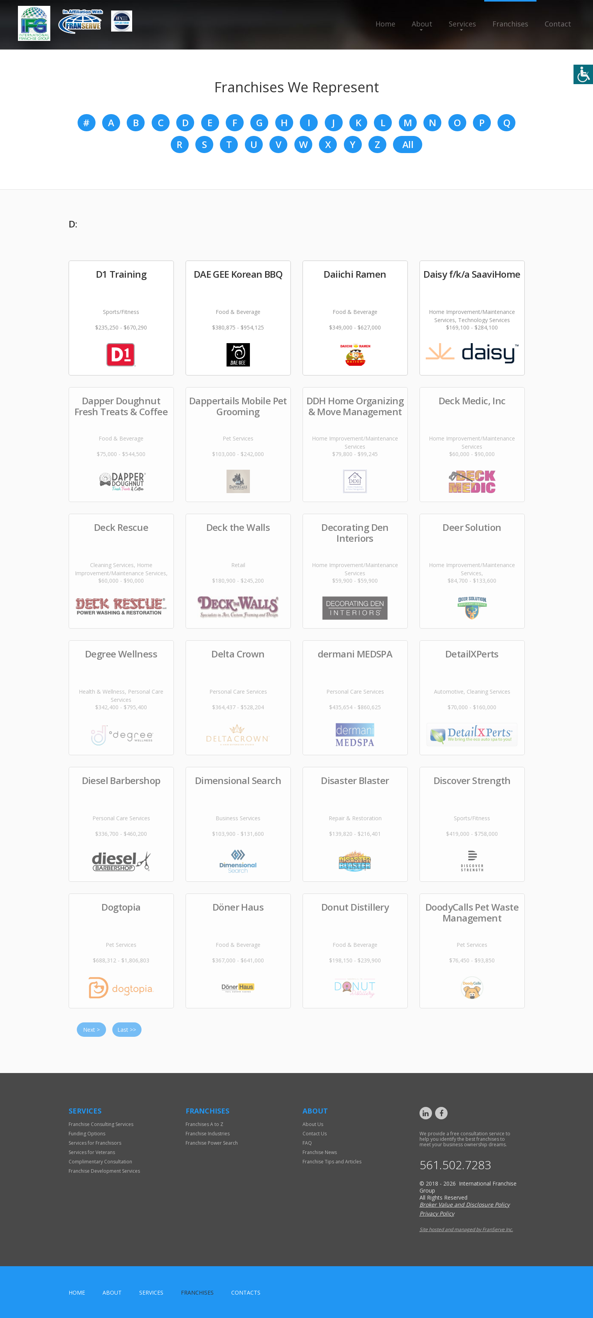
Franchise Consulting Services (101, 1124)
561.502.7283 (455, 1165)
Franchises (510, 23)
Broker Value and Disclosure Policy (465, 1204)
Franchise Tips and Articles (332, 1161)
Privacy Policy (437, 1213)
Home (385, 23)
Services (462, 23)
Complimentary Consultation (100, 1161)
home (77, 1292)
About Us (313, 1124)
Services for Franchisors (95, 1143)
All (407, 144)
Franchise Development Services (104, 1171)
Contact (558, 23)
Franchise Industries (208, 1133)
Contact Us (315, 1133)
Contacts (245, 1292)
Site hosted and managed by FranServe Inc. (466, 1229)
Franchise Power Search (212, 1143)
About (422, 23)
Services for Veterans (92, 1152)
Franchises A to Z (204, 1124)
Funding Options (87, 1133)
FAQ (307, 1143)
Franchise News (320, 1152)
